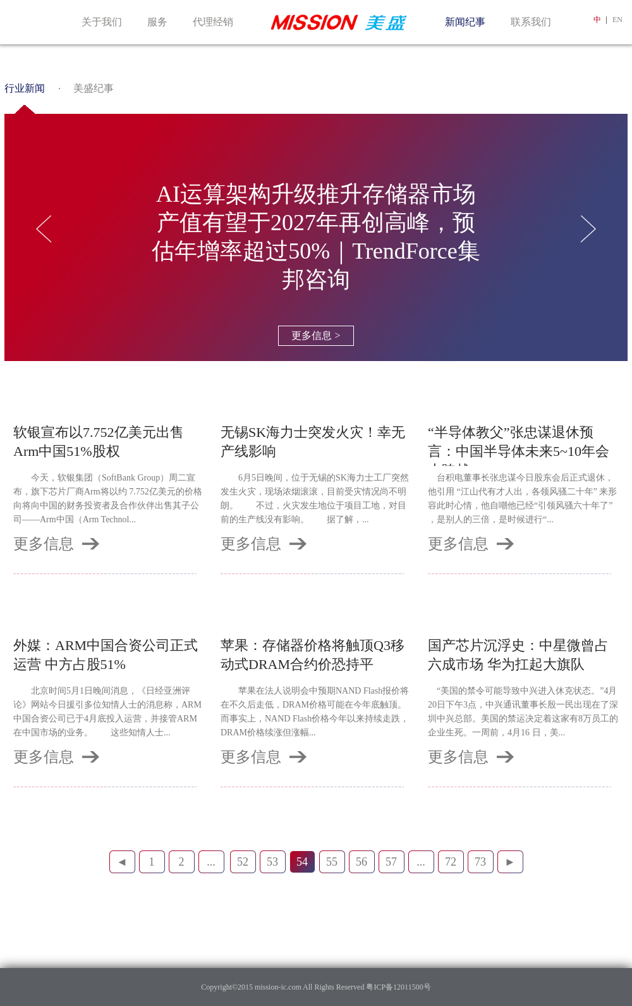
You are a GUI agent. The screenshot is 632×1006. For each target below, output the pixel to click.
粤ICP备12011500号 (397, 987)
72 (450, 862)
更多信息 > (315, 335)
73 (480, 862)
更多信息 (43, 544)
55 (331, 862)
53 (272, 862)
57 (391, 862)
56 (361, 862)
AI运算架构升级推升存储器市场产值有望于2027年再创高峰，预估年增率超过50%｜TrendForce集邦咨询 (316, 236)
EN (617, 19)
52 (242, 862)
